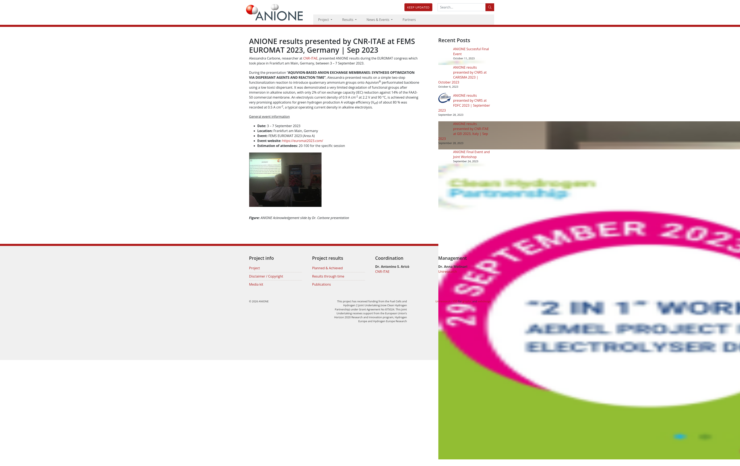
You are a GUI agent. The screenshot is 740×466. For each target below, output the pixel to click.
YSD (455, 301)
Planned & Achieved (327, 268)
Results (348, 19)
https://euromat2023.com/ (302, 140)
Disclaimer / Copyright (266, 276)
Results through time (328, 276)
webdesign (484, 301)
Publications (321, 284)
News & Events (378, 19)
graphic (467, 301)
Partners (409, 19)
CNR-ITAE (310, 58)
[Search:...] (461, 7)
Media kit (256, 284)
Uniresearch (447, 271)
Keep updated (418, 7)
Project (324, 19)
